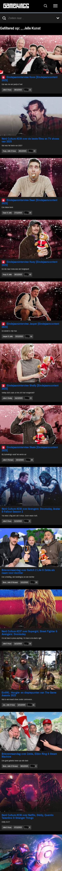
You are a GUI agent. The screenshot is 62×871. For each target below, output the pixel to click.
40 (30, 274)
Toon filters (58, 18)
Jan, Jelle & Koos (9, 705)
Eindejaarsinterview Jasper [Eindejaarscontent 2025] (30, 325)
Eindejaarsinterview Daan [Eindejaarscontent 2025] (29, 201)
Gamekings (16, 6)
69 (32, 460)
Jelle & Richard (8, 460)
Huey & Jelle (7, 274)
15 (30, 90)
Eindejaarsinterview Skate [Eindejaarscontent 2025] (30, 449)
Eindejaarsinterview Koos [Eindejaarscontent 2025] (30, 78)
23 (31, 398)
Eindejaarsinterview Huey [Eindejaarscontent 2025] (29, 263)
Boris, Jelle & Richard (10, 582)
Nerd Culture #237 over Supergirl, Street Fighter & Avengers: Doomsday (29, 633)
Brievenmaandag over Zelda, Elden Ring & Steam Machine (29, 755)
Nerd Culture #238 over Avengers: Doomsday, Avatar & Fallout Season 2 (31, 510)
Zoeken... (45, 6)
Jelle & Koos (7, 90)
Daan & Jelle (7, 213)
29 (30, 213)
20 (36, 582)
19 (30, 643)
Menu (55, 6)
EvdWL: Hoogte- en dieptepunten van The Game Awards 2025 (29, 694)
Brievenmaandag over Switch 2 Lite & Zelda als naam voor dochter (28, 571)
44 (31, 336)
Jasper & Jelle (8, 336)
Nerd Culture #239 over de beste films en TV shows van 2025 (30, 140)
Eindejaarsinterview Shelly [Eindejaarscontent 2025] (30, 387)
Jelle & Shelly (7, 398)
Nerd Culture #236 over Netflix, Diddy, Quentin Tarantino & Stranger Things (28, 816)
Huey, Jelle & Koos (9, 151)
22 (34, 151)
